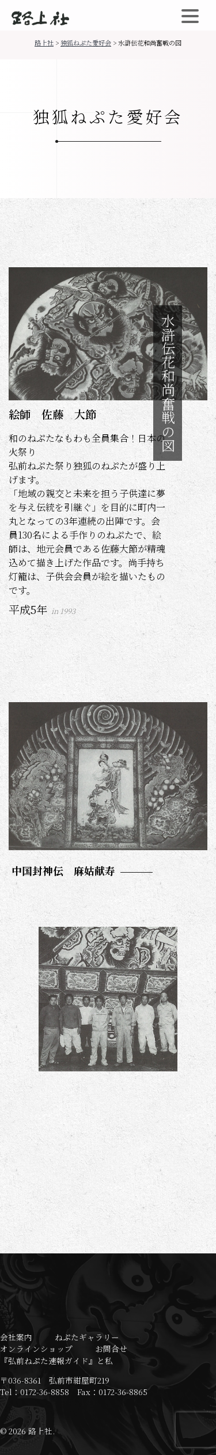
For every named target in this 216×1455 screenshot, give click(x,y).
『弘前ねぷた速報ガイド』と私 (56, 1360)
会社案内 (16, 1337)
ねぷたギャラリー (87, 1337)
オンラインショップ (36, 1348)
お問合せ (111, 1348)
